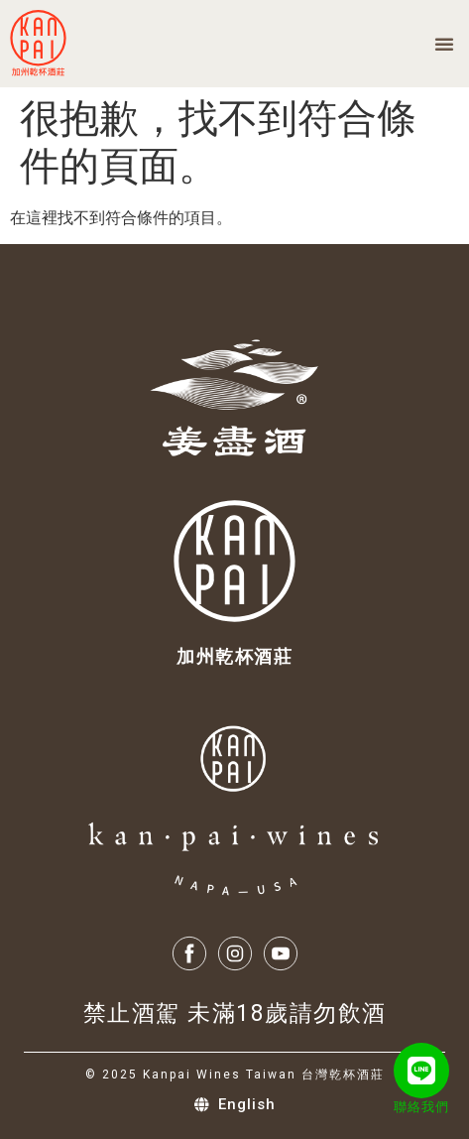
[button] (444, 44)
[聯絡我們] (421, 1070)
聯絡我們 (421, 1106)
